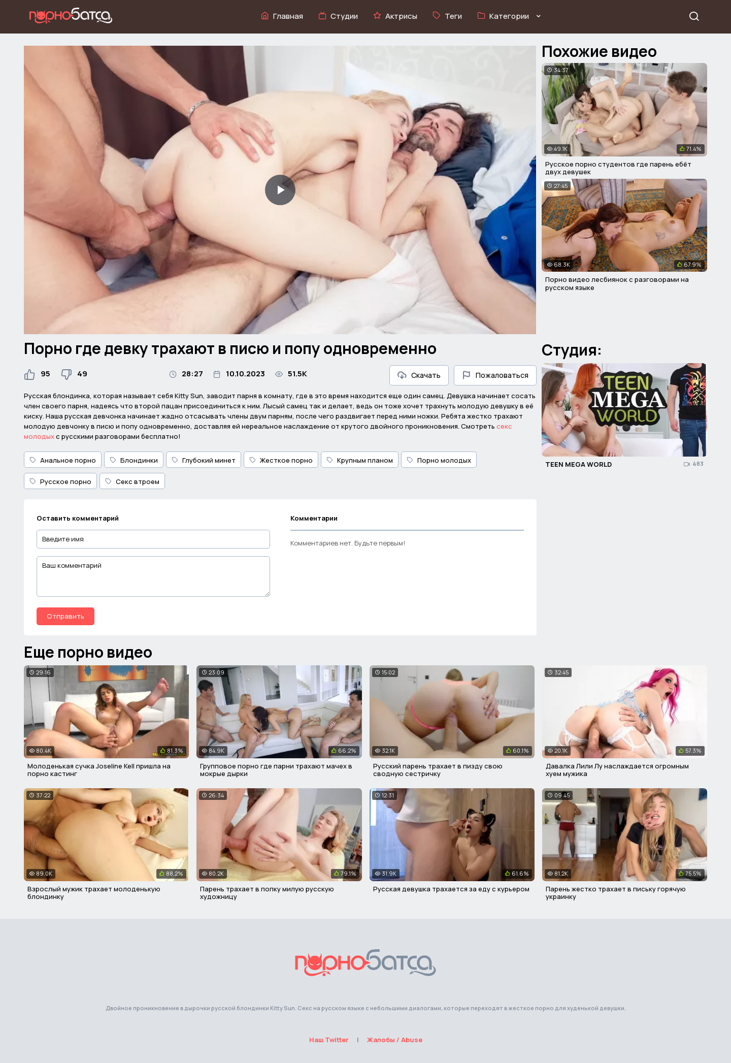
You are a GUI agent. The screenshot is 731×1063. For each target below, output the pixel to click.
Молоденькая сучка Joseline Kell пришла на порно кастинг (99, 770)
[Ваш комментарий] (153, 576)
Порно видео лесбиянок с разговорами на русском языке (617, 283)
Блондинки (134, 460)
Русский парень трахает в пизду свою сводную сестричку (438, 770)
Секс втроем (132, 481)
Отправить (65, 616)
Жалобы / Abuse (394, 1039)
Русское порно (60, 481)
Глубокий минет (204, 460)
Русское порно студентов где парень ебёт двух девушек (618, 168)
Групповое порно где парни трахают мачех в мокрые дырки (276, 770)
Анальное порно (62, 460)
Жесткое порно (281, 460)
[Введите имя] (153, 539)
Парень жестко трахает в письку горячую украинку (616, 892)
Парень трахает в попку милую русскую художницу (267, 892)
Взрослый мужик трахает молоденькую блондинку (93, 892)
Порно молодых (439, 460)
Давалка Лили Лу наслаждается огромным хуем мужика (617, 770)
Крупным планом (359, 460)
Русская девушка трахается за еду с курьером (451, 888)
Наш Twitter (329, 1039)
